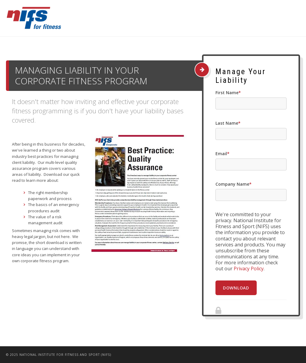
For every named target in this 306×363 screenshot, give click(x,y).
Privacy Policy (249, 268)
